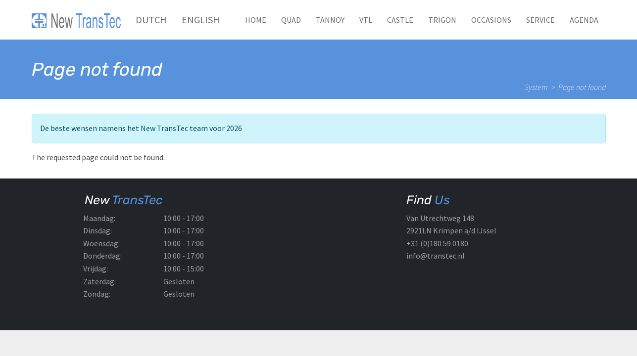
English (201, 19)
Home (255, 20)
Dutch (151, 19)
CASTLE (400, 20)
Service (540, 20)
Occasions (491, 20)
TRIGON (442, 20)
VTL (365, 20)
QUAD (291, 20)
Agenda (584, 20)
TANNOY (330, 20)
